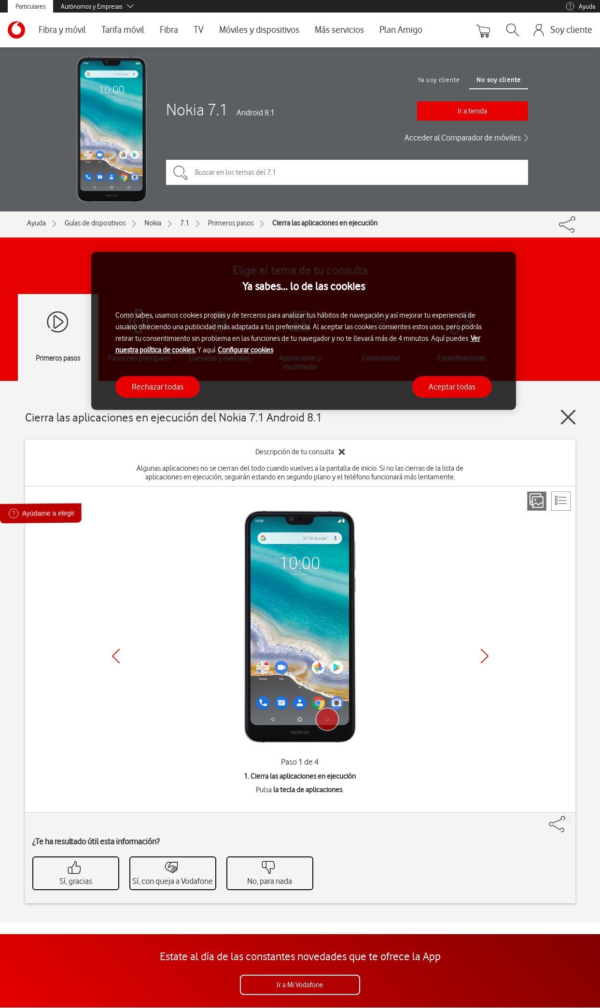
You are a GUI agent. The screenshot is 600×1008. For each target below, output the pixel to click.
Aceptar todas (452, 387)
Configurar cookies (245, 350)
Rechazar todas (157, 387)
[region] (303, 331)
